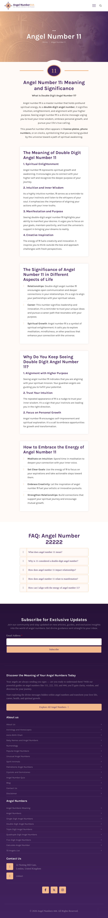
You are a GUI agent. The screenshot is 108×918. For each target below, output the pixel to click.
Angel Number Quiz (15, 777)
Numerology (12, 745)
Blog (8, 783)
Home (45, 42)
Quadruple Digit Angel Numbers (21, 834)
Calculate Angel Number (18, 845)
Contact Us (11, 788)
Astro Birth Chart (14, 735)
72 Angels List (13, 850)
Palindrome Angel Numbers (19, 767)
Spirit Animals (13, 761)
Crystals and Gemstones (18, 772)
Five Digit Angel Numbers (18, 840)
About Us (10, 724)
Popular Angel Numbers (17, 751)
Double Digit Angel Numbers (20, 824)
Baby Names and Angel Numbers (22, 740)
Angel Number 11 (58, 42)
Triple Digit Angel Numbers (19, 829)
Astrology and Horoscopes (19, 729)
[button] (54, 552)
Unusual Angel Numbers (18, 756)
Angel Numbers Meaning (18, 808)
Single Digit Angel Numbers (19, 818)
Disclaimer (11, 793)
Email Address (14, 635)
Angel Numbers (13, 813)
